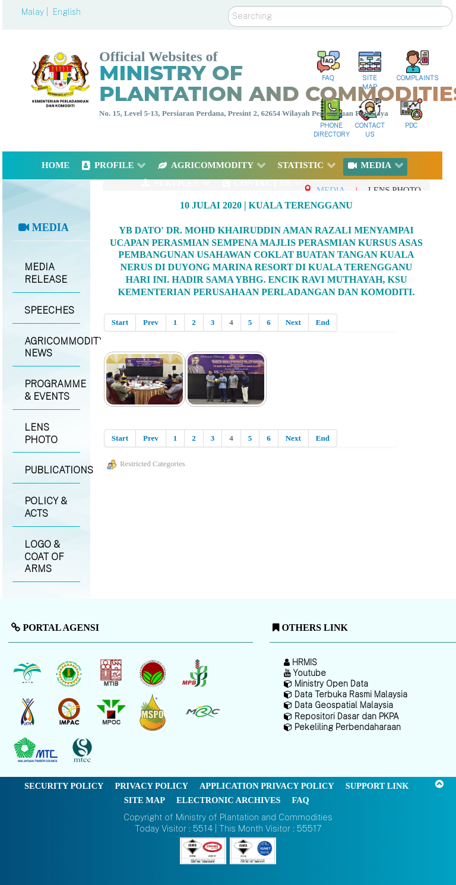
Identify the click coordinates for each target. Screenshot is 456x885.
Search (228, 6)
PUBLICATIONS (52, 470)
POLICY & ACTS (45, 507)
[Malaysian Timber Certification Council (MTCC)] (83, 750)
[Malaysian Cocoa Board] (154, 673)
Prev (151, 322)
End (323, 322)
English (67, 12)
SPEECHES (49, 310)
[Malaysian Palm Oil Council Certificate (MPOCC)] (154, 712)
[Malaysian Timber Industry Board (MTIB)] (112, 673)
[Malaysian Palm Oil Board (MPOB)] (28, 673)
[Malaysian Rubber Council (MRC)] (202, 712)
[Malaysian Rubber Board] (70, 673)
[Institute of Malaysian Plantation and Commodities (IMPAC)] (70, 712)
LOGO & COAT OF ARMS (44, 557)
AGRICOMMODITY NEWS (52, 347)
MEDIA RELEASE (45, 273)
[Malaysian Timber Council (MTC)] (37, 750)
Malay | (35, 12)
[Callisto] (203, 849)
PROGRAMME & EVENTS (52, 390)
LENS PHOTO (41, 433)
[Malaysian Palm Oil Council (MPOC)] (112, 712)
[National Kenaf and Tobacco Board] (28, 712)
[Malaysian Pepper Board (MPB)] (196, 673)
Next (293, 322)
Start (120, 322)
